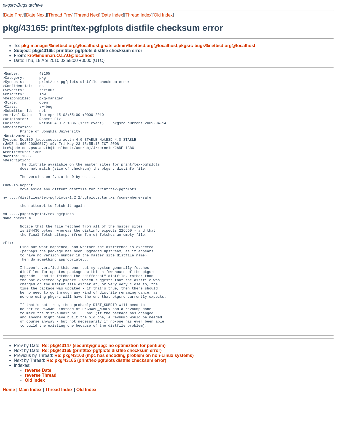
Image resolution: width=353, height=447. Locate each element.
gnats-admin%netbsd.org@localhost (139, 45)
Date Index (112, 15)
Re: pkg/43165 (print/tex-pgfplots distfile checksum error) (102, 402)
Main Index (30, 441)
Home (9, 441)
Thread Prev (60, 15)
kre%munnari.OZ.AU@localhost (60, 55)
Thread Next (87, 15)
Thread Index (138, 15)
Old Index (163, 15)
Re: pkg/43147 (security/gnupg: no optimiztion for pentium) (103, 397)
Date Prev (13, 15)
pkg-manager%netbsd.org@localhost (60, 45)
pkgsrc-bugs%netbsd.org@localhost (216, 45)
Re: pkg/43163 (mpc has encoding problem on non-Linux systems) (124, 407)
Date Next (36, 15)
